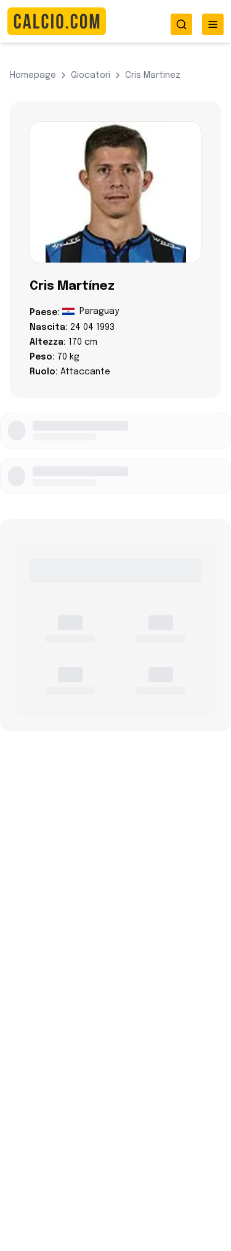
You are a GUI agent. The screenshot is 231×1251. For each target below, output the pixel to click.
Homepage (33, 75)
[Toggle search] (181, 24)
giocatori (90, 75)
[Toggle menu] (213, 24)
